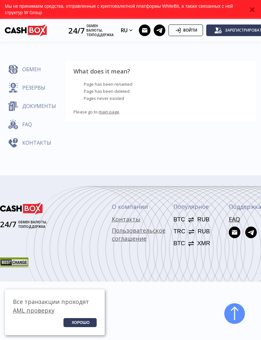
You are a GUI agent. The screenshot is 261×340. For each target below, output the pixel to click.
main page (109, 112)
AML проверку (33, 310)
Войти (185, 30)
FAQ (234, 219)
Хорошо (81, 322)
